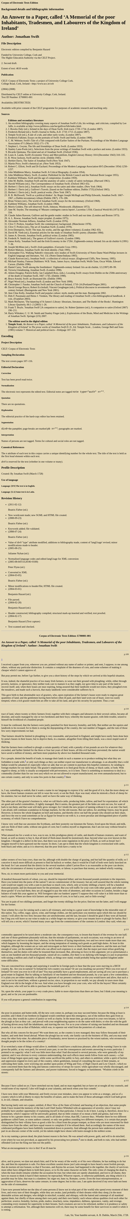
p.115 (126, 1081)
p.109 (126, 655)
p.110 (126, 710)
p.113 (126, 930)
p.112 (126, 855)
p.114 (126, 1008)
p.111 (126, 786)
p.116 (126, 1157)
